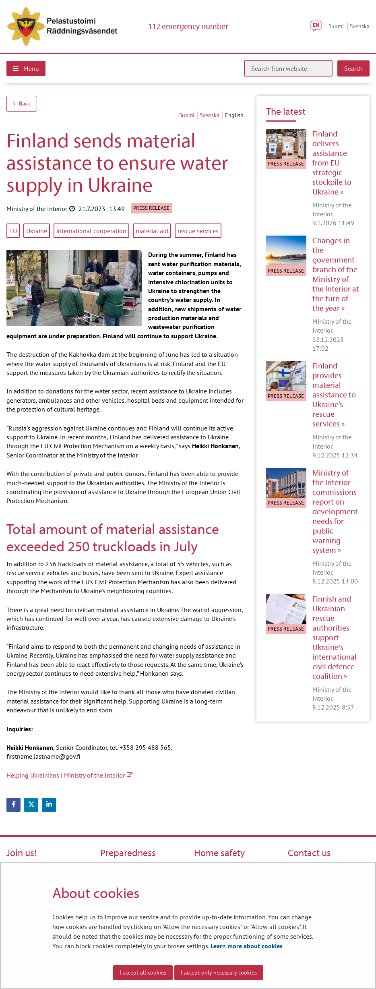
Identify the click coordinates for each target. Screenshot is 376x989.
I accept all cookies (143, 972)
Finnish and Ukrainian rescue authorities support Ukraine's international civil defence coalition (334, 637)
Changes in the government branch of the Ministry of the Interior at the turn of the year (335, 274)
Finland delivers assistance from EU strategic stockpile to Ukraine (331, 163)
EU (13, 231)
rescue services (198, 231)
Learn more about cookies (247, 946)
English (234, 115)
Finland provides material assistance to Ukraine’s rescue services (334, 394)
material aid (152, 231)
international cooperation (91, 231)
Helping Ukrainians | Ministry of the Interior (69, 775)
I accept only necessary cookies (219, 972)
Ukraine (36, 231)
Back (21, 103)
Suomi (336, 26)
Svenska (360, 26)
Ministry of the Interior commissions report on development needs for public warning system (335, 511)
